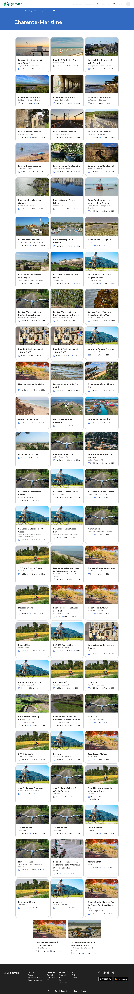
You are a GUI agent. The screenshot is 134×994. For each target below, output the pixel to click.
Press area (63, 983)
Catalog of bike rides (35, 980)
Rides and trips (19, 11)
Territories (50, 975)
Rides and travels (34, 977)
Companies (51, 977)
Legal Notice (65, 991)
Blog (60, 980)
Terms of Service (80, 991)
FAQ (73, 975)
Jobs (60, 977)
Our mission (63, 975)
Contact (75, 977)
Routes (30, 975)
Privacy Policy (53, 991)
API (48, 980)
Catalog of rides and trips (35, 11)
